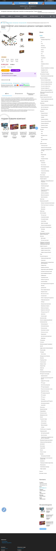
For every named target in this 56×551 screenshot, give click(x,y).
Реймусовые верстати (45, 299)
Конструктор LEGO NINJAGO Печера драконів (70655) (23, 133)
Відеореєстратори (43, 409)
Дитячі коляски (44, 435)
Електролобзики (44, 281)
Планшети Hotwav (44, 127)
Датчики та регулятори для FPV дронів (47, 378)
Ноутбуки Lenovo (44, 135)
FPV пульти (43, 397)
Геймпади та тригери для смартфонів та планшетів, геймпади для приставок (45, 243)
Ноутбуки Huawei (44, 139)
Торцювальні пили (44, 277)
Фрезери (42, 285)
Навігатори (42, 211)
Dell (41, 137)
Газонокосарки (44, 316)
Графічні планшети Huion (45, 250)
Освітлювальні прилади (44, 466)
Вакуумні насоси (44, 291)
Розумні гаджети (43, 178)
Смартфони (42, 37)
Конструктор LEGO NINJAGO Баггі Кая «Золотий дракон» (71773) (49, 523)
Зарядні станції (43, 363)
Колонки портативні (45, 240)
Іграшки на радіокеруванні (46, 225)
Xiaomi (42, 49)
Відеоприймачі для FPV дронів (47, 401)
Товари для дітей (43, 431)
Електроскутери (44, 328)
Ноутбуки (42, 129)
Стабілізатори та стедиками (45, 429)
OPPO (42, 61)
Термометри (43, 172)
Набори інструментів (45, 279)
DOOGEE (42, 117)
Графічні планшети (43, 246)
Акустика (42, 236)
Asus (42, 131)
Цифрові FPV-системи (45, 380)
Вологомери (42, 446)
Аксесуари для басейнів (45, 455)
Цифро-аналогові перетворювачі (46, 348)
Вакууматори (43, 154)
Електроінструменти (44, 256)
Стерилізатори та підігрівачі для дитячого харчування (47, 438)
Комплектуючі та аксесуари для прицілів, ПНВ (46, 458)
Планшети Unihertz (44, 119)
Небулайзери (43, 168)
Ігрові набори (43, 221)
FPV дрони (43, 399)
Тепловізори (42, 340)
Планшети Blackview (45, 123)
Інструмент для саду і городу (46, 271)
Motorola (42, 55)
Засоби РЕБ (43, 405)
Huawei (42, 51)
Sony (42, 43)
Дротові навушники (44, 107)
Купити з (15, 70)
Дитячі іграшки (9, 22)
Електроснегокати (44, 332)
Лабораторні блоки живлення (45, 442)
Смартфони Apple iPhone (45, 39)
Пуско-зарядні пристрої (45, 289)
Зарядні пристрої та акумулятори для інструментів (47, 263)
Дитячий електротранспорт (46, 336)
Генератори (43, 260)
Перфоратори (43, 265)
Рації (41, 254)
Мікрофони (43, 187)
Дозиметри (42, 460)
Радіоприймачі (43, 411)
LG (41, 41)
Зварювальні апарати (45, 305)
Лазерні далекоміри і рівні (46, 258)
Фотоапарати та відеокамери (45, 227)
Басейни (41, 453)
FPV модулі (43, 382)
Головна (3, 16)
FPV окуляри (43, 395)
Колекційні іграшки (44, 219)
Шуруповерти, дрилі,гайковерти (47, 269)
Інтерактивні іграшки (45, 217)
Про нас (41, 471)
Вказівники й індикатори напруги (46, 440)
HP (41, 141)
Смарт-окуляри (43, 468)
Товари (9, 16)
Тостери (42, 156)
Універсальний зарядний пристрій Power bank (46, 93)
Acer (42, 133)
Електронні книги (43, 413)
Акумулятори (42, 365)
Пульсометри (43, 164)
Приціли (41, 369)
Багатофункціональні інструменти (47, 283)
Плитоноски (42, 407)
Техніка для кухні (44, 145)
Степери (42, 427)
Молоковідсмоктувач (45, 166)
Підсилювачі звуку (44, 109)
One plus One (43, 47)
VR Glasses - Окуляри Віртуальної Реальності (47, 181)
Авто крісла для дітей (45, 433)
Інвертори (42, 367)
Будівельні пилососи (45, 267)
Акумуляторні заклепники (46, 303)
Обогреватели (43, 464)
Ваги (42, 152)
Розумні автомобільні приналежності (45, 190)
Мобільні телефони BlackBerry (46, 90)
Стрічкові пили (44, 295)
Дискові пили (43, 287)
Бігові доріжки (43, 423)
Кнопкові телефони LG (45, 88)
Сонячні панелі (43, 361)
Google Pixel (43, 57)
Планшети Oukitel (44, 115)
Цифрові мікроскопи (44, 95)
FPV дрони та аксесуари (44, 373)
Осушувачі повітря (44, 158)
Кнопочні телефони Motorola (46, 84)
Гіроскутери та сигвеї (45, 330)
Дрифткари (43, 338)
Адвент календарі (44, 223)
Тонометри (43, 162)
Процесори (43, 207)
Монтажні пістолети (45, 293)
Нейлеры (42, 301)
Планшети (42, 111)
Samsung (43, 45)
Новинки (25, 16)
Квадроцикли (43, 334)
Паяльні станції (43, 451)
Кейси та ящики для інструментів (47, 297)
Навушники (42, 103)
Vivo (42, 59)
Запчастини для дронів (45, 384)
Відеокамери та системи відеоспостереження (44, 234)
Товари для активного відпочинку (46, 462)
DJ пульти (42, 342)
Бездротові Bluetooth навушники (47, 105)
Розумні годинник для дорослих (47, 99)
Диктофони (42, 444)
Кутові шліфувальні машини (46, 273)
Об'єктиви (43, 229)
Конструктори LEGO (22, 22)
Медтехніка (42, 160)
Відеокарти (43, 209)
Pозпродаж (17, 16)
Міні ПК (41, 346)
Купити (5, 70)
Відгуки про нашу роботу (6, 542)
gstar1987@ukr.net (42, 487)
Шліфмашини (43, 275)
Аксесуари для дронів (45, 403)
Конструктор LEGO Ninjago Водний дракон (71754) (49, 509)
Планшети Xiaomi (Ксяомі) (46, 121)
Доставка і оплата (34, 16)
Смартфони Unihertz (45, 63)
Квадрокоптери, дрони (44, 176)
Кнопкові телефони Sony (45, 86)
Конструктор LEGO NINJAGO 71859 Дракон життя (49, 516)
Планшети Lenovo (44, 113)
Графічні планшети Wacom (46, 252)
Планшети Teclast (44, 125)
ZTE (42, 53)
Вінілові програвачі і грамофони (46, 344)
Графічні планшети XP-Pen (46, 248)
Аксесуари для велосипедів (45, 371)
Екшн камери (42, 174)
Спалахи (42, 231)
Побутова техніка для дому (46, 147)
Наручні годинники (44, 101)
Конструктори (15, 22)
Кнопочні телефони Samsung (46, 82)
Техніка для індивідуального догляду (46, 150)
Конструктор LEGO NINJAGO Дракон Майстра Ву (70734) (32, 133)
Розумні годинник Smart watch (46, 97)
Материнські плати (43, 415)
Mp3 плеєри (43, 238)
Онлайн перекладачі (45, 185)
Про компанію (4, 541)
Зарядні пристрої (44, 183)
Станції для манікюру (45, 170)
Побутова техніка (43, 143)
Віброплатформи (44, 425)
